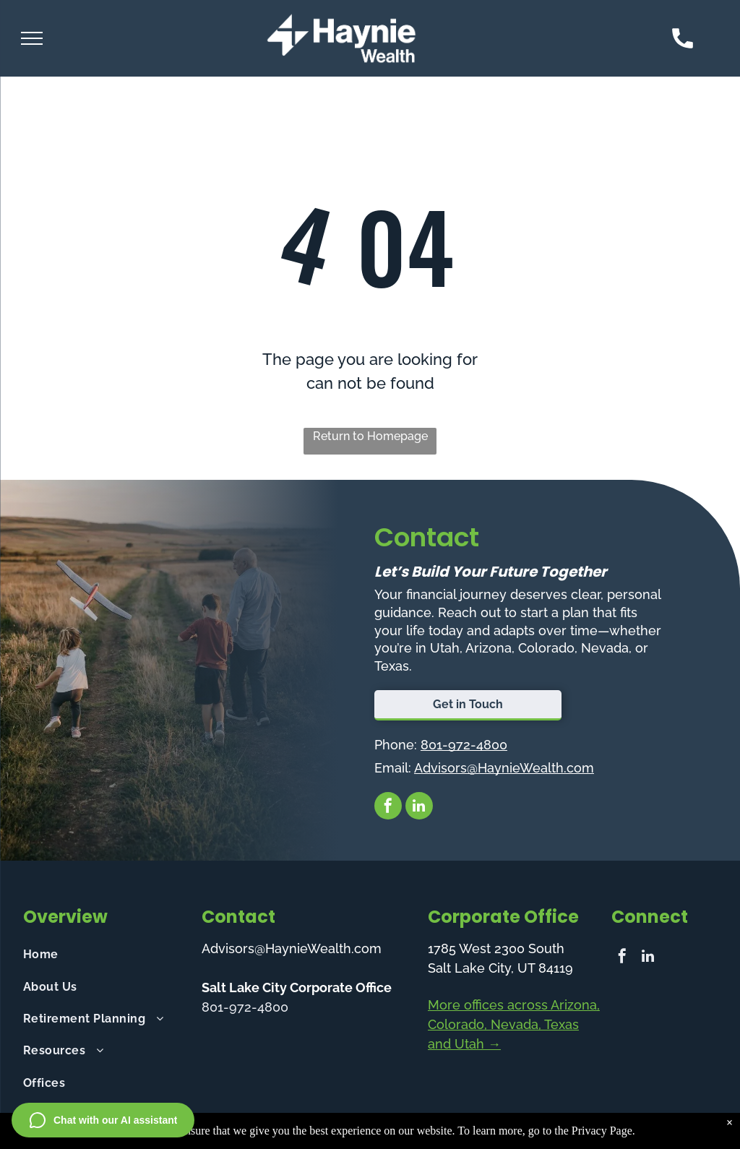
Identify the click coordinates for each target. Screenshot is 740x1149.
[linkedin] (419, 807)
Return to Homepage (370, 436)
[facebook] (388, 807)
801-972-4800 (464, 744)
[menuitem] (104, 955)
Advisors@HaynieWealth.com (504, 767)
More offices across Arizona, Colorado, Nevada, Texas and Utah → (514, 1024)
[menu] (32, 38)
